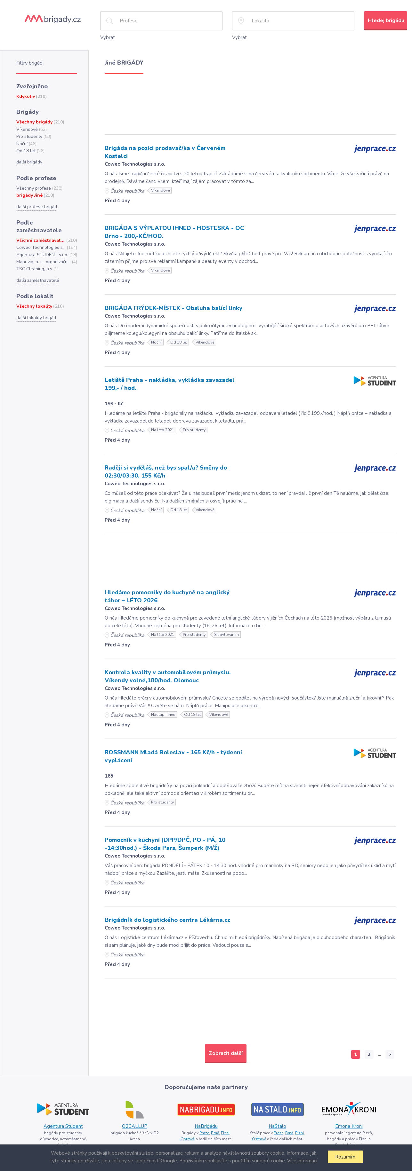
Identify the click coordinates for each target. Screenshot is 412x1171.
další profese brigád (36, 207)
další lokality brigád (36, 318)
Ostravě (188, 1139)
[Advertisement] (250, 102)
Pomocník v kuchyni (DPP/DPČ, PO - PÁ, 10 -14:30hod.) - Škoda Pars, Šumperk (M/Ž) (165, 844)
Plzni (225, 1132)
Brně (215, 1132)
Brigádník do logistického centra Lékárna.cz (167, 920)
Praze (204, 1132)
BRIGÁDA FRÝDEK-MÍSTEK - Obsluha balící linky (173, 308)
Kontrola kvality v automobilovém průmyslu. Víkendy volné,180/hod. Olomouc (168, 676)
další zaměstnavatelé (37, 280)
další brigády (29, 162)
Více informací (302, 1161)
